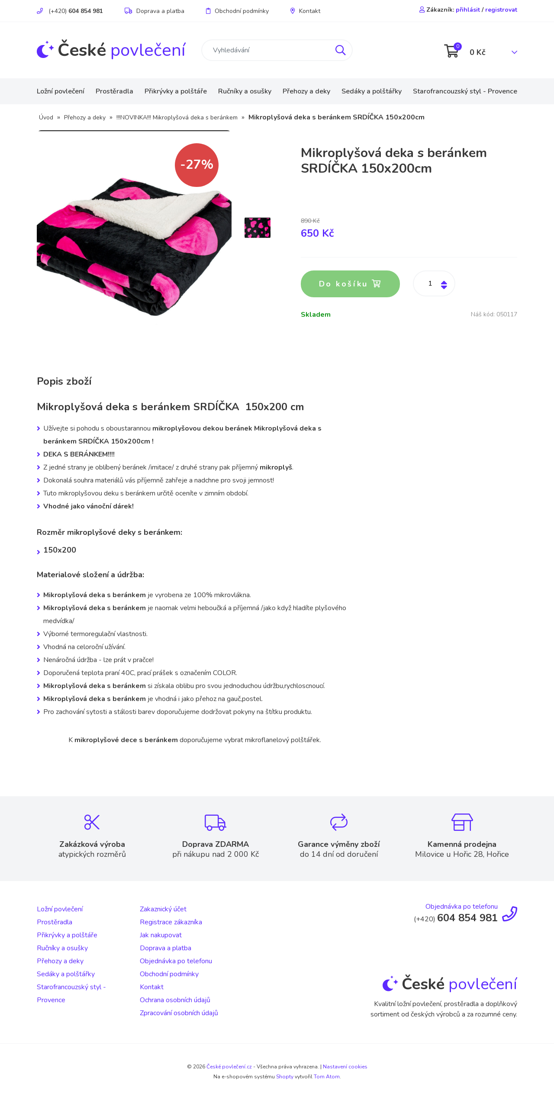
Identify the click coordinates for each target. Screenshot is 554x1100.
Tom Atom (327, 1076)
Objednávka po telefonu (176, 961)
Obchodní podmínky (237, 11)
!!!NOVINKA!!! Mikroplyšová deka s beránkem (177, 117)
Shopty (284, 1076)
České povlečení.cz (229, 1067)
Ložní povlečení (60, 91)
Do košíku (351, 284)
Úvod (46, 117)
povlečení (111, 50)
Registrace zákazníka (171, 922)
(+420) (70, 11)
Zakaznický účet (163, 909)
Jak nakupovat (161, 935)
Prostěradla (114, 91)
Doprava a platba (154, 11)
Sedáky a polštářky (371, 91)
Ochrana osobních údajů (175, 1000)
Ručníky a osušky (244, 91)
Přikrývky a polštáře (176, 91)
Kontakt (305, 11)
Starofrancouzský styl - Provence (465, 91)
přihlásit (468, 10)
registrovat (501, 10)
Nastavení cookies (345, 1067)
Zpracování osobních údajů (179, 1013)
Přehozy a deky (306, 91)
